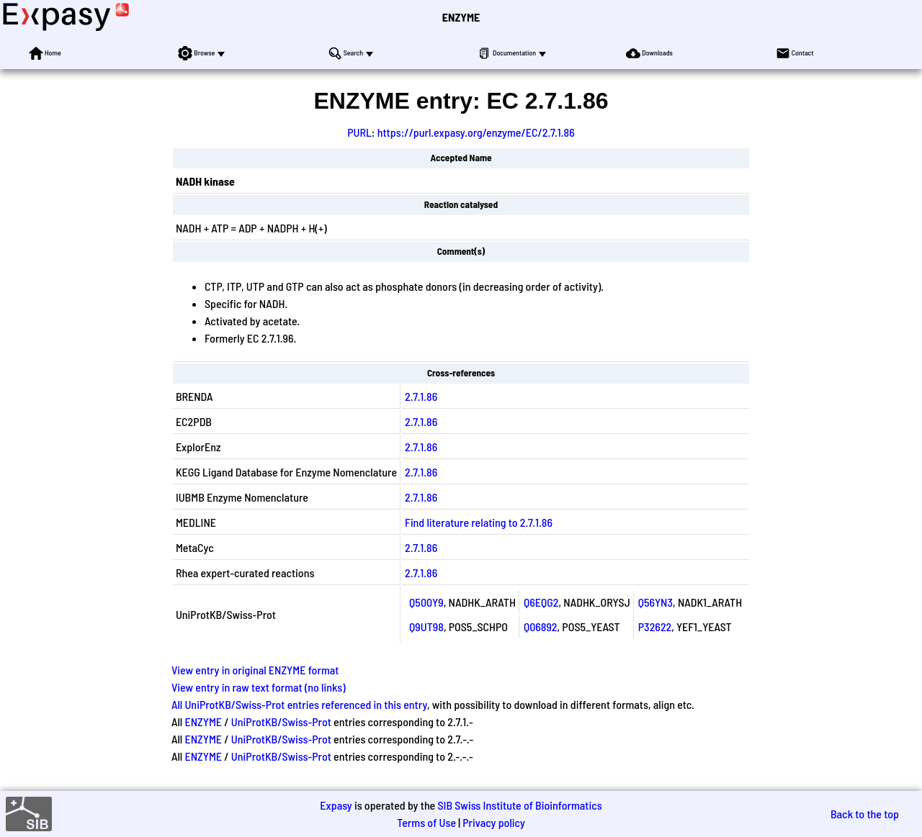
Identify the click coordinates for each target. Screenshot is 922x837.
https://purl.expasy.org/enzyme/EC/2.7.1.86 (476, 132)
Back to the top (865, 813)
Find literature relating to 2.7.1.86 (478, 522)
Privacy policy (493, 822)
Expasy (336, 805)
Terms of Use (426, 822)
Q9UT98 (426, 626)
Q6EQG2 (541, 602)
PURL (359, 132)
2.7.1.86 (421, 396)
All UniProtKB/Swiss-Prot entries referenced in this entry (299, 704)
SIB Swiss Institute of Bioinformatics (519, 805)
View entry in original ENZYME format (255, 670)
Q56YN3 (655, 602)
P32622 (654, 626)
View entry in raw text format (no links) (258, 687)
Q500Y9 (426, 602)
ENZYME (461, 17)
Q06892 (541, 626)
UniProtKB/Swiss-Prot (281, 721)
